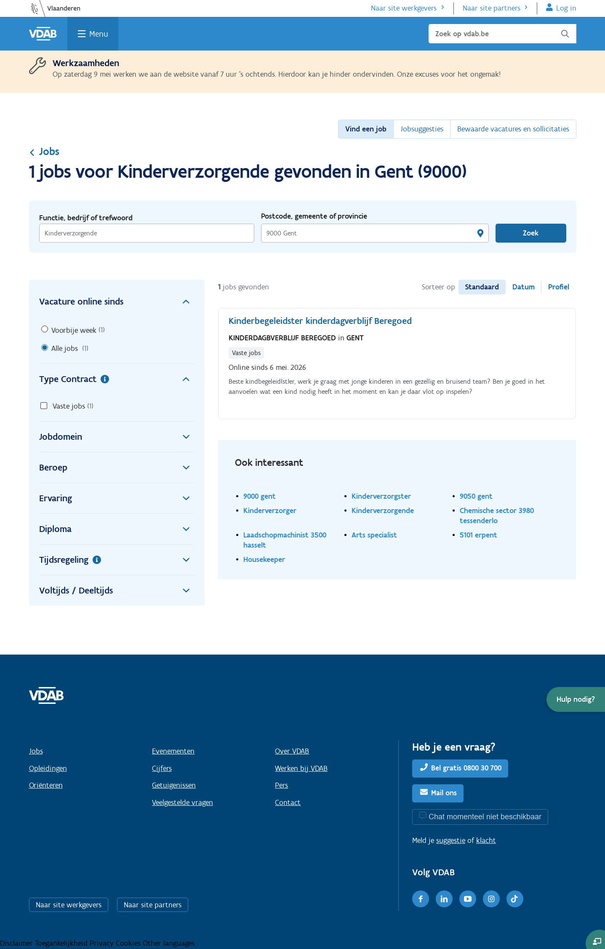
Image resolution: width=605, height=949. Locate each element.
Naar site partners (491, 8)
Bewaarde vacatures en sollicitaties (513, 129)
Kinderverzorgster (381, 496)
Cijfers (162, 768)
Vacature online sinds (117, 301)
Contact (288, 802)
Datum (523, 286)
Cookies (129, 943)
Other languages (169, 943)
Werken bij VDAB (301, 768)
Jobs (44, 151)
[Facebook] (420, 898)
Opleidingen (48, 768)
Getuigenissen (174, 785)
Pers (281, 785)
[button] (575, 699)
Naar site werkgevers (404, 8)
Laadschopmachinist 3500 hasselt (284, 539)
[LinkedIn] (444, 898)
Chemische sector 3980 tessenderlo (497, 515)
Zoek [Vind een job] (530, 233)
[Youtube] (467, 898)
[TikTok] (514, 898)
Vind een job (365, 129)
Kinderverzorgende (383, 510)
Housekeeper (264, 559)
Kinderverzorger (269, 510)
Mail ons (444, 792)
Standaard (482, 286)
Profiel (558, 286)
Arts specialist (374, 534)
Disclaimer (17, 943)
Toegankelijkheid (62, 943)
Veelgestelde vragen (182, 802)
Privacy (103, 943)
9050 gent (476, 496)
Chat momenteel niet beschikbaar (485, 816)
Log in (566, 8)
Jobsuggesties (421, 129)
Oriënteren (46, 785)
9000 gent (259, 496)
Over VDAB (292, 751)
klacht (486, 840)
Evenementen (173, 751)
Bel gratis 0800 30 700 (466, 768)
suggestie (450, 840)
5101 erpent (478, 534)
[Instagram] (491, 898)
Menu (98, 34)
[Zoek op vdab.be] (502, 33)
